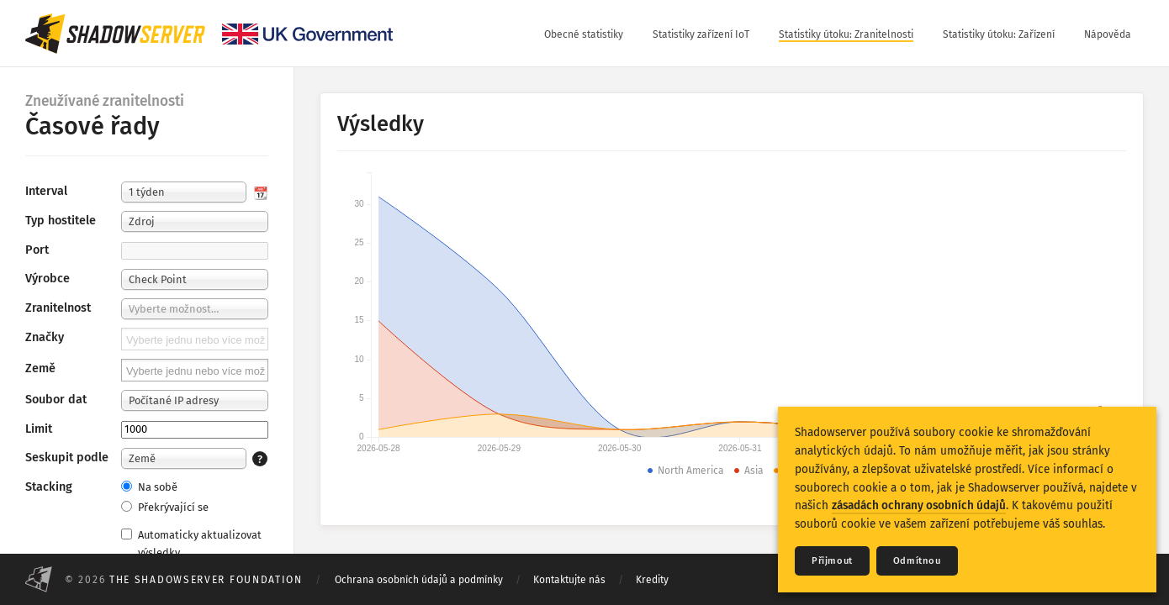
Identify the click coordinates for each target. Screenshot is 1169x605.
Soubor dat (56, 399)
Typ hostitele (60, 220)
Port (37, 250)
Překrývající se (165, 507)
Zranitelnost (58, 308)
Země (40, 368)
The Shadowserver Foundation (206, 580)
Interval (46, 191)
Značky (44, 337)
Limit (38, 429)
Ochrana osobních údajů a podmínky (419, 580)
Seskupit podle (66, 457)
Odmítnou (917, 560)
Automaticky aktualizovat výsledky (191, 544)
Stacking (48, 487)
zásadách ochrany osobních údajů (919, 505)
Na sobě (149, 487)
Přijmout (832, 560)
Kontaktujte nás (569, 580)
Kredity (652, 580)
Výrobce (47, 278)
